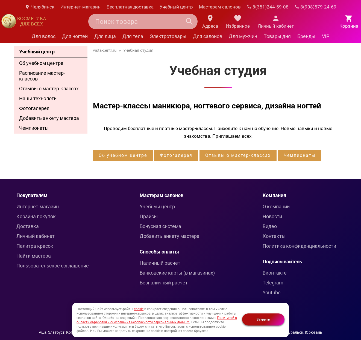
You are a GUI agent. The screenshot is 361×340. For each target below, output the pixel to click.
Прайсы (149, 216)
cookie (138, 309)
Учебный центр (176, 7)
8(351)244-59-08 (268, 7)
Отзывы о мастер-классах (49, 88)
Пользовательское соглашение (52, 266)
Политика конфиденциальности (299, 246)
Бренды (306, 36)
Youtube (272, 292)
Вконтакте (275, 273)
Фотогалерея (34, 108)
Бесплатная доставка (130, 7)
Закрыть (263, 319)
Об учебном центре (41, 63)
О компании (276, 206)
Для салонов (207, 36)
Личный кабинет (35, 236)
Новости (272, 216)
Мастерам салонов (220, 7)
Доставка (27, 226)
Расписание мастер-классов (42, 76)
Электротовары (168, 36)
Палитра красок (34, 246)
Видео (270, 226)
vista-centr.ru (104, 50)
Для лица (105, 36)
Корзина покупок (36, 216)
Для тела (132, 36)
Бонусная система (160, 226)
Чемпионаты (34, 128)
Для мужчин (243, 36)
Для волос (43, 36)
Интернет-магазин (80, 7)
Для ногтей (75, 36)
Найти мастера (33, 256)
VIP (325, 36)
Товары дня (277, 36)
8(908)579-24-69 (315, 7)
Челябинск (39, 7)
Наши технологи (38, 98)
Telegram (273, 283)
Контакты (274, 236)
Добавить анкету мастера (49, 118)
